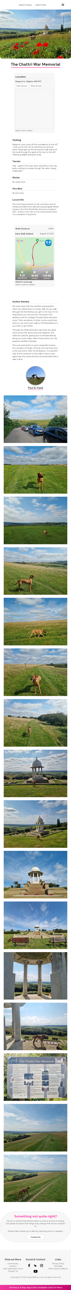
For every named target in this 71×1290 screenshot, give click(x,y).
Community (13, 1263)
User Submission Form (13, 1269)
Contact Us (35, 1237)
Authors (12, 1266)
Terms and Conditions (58, 1269)
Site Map (58, 1266)
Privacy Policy (58, 1263)
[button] (64, 4)
